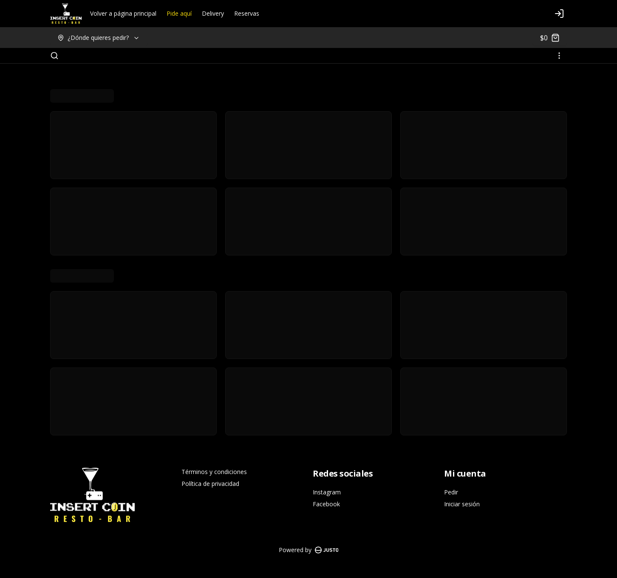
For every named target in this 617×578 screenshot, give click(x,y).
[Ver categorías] (559, 55)
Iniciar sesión (462, 504)
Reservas (246, 13)
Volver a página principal (123, 13)
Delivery (213, 13)
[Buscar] (54, 55)
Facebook (326, 504)
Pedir (451, 492)
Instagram (327, 492)
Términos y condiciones (214, 472)
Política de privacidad (210, 484)
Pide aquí (179, 13)
